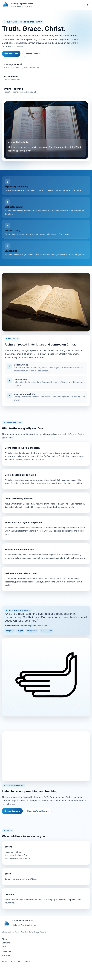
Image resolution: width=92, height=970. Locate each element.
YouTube (6, 955)
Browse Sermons (12, 811)
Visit (4, 946)
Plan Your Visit (11, 53)
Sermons (6, 943)
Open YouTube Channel (38, 811)
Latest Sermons (32, 53)
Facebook (6, 951)
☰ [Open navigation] (87, 5)
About (4, 939)
